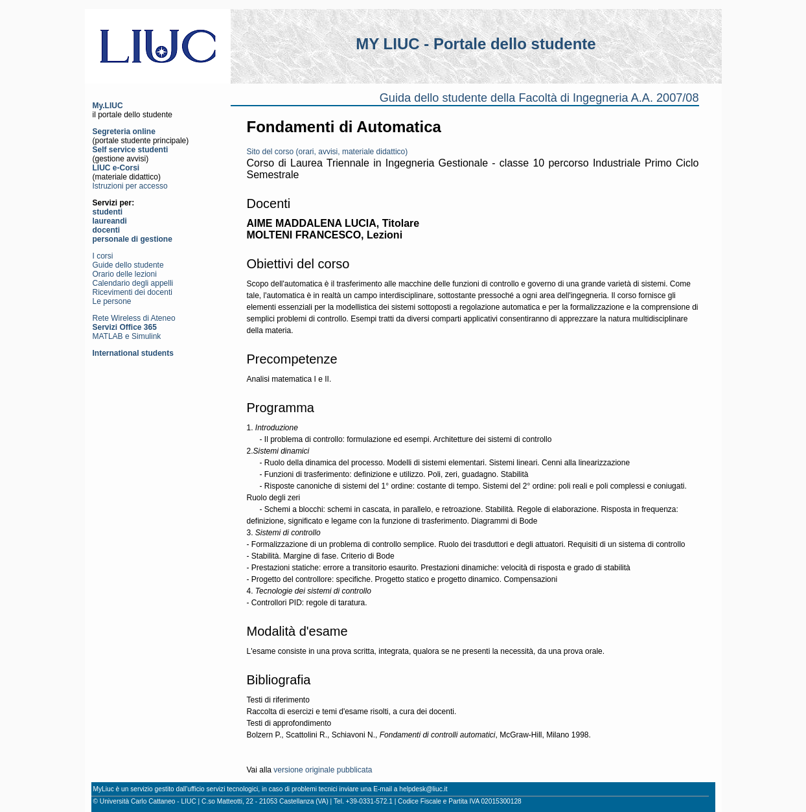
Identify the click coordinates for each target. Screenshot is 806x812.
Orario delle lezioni (125, 274)
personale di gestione (132, 239)
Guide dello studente (128, 265)
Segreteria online (124, 131)
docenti (107, 230)
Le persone (112, 301)
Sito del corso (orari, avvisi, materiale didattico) (327, 151)
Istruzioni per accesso (130, 186)
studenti (108, 211)
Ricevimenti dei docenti (132, 292)
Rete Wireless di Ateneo (134, 318)
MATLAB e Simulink (127, 336)
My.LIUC (108, 105)
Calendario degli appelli (133, 283)
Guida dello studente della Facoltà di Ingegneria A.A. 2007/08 (539, 97)
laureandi (110, 221)
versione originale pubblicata (322, 769)
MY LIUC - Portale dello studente (475, 43)
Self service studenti (130, 149)
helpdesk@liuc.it (423, 789)
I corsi (103, 256)
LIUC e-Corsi (116, 167)
